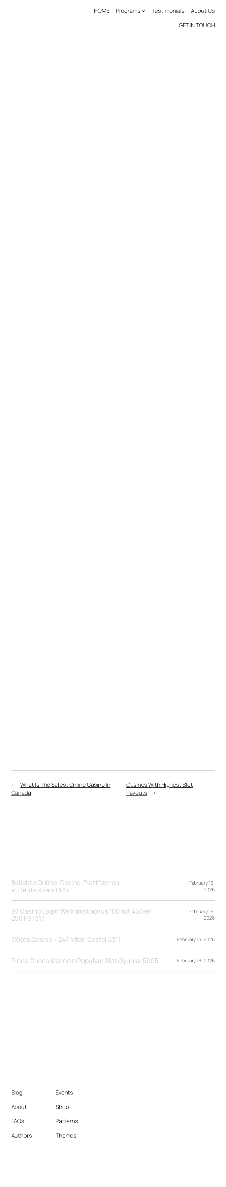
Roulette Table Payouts (48, 397)
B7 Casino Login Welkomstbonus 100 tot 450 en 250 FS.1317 (81, 914)
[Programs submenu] (143, 10)
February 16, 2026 (196, 939)
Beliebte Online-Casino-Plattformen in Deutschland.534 (65, 886)
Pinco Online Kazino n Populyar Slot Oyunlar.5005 (84, 960)
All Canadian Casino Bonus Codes (65, 535)
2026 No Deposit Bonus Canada (62, 705)
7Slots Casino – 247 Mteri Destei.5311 (66, 939)
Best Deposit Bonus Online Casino (66, 238)
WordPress (202, 1172)
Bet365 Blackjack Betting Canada (64, 388)
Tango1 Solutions (50, 1032)
